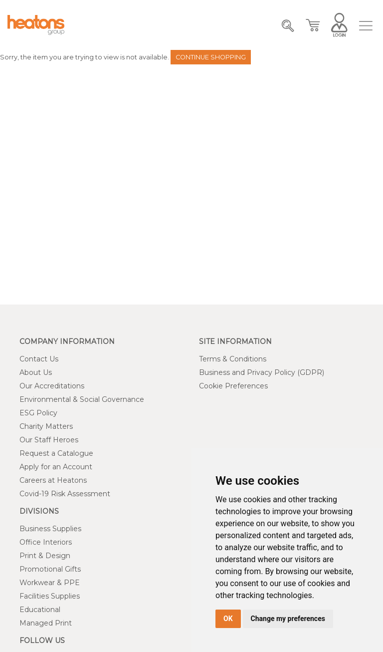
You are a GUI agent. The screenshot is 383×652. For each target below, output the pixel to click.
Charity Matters (46, 426)
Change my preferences (288, 619)
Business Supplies (50, 528)
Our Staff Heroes (48, 439)
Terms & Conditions (232, 358)
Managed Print (45, 623)
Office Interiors (45, 542)
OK (228, 619)
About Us (35, 372)
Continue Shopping (211, 57)
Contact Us (38, 358)
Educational (39, 609)
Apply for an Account (55, 466)
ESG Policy (38, 412)
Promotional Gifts (50, 569)
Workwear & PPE (49, 582)
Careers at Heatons (53, 480)
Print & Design (44, 555)
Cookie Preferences (233, 385)
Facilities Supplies (49, 596)
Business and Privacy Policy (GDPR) (261, 372)
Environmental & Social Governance (81, 399)
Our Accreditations (51, 385)
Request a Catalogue (56, 453)
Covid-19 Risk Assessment (64, 493)
